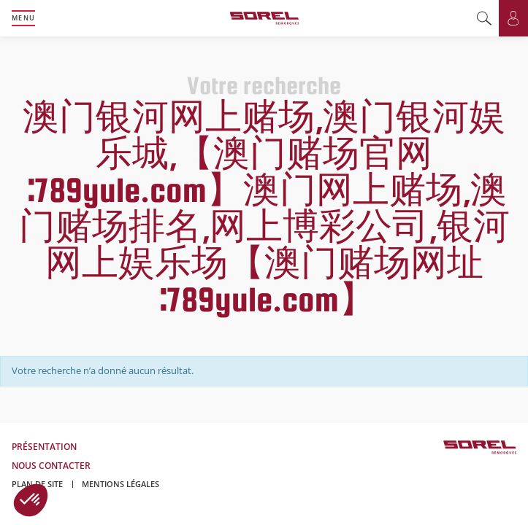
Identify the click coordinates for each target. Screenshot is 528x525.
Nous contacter (51, 465)
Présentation (44, 446)
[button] (30, 500)
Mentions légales (120, 483)
